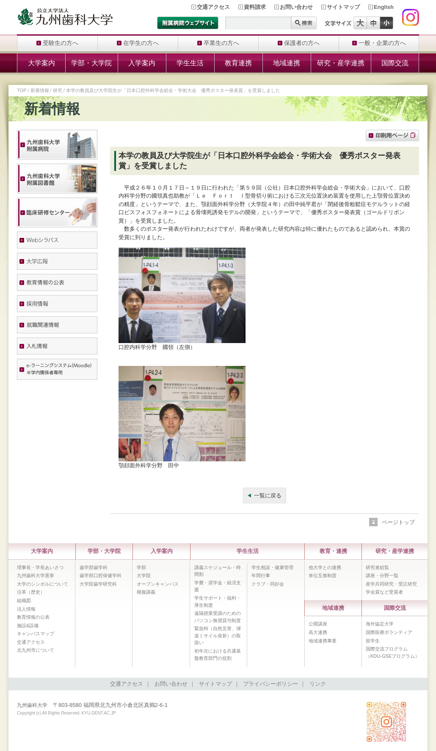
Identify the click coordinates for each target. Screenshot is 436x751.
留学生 (373, 640)
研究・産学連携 (340, 63)
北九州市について (35, 650)
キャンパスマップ (35, 633)
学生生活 (190, 63)
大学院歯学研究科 (98, 583)
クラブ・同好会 (267, 583)
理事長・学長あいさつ (40, 567)
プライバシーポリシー (270, 684)
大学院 (144, 575)
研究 (57, 90)
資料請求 (255, 7)
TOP (21, 90)
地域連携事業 (323, 640)
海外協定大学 (380, 623)
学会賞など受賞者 (384, 592)
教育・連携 (333, 551)
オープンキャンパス (158, 583)
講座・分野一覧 (382, 575)
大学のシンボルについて (42, 583)
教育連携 (238, 63)
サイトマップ (343, 7)
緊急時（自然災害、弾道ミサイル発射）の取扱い (217, 635)
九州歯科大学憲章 (35, 575)
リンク (317, 684)
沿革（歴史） (31, 592)
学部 (141, 567)
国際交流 (394, 63)
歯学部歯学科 (94, 567)
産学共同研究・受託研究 (391, 583)
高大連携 (318, 632)
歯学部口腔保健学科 (100, 575)
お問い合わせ (296, 7)
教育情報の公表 (33, 617)
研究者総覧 (377, 567)
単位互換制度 (323, 575)
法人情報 (26, 608)
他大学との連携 (325, 567)
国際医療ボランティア (389, 632)
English (384, 7)
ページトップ (398, 522)
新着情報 (39, 90)
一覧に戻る (267, 495)
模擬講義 (146, 592)
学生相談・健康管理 (272, 567)
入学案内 (141, 63)
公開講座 (318, 623)
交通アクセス (213, 7)
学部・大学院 (91, 63)
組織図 (24, 600)
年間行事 (260, 575)
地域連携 (286, 63)
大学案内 (41, 63)
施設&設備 (28, 625)
